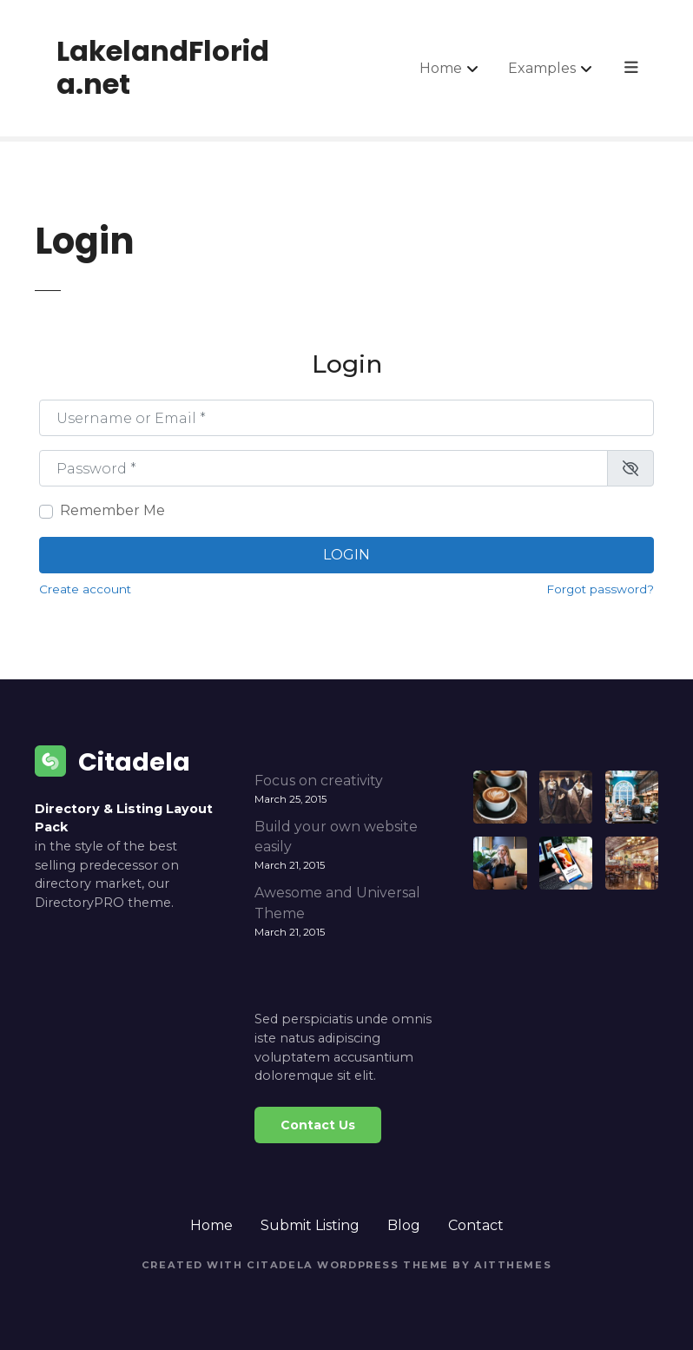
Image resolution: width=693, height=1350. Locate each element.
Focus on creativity (318, 780)
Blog (403, 1225)
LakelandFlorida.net (162, 67)
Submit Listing (310, 1225)
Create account (85, 589)
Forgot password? (600, 589)
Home (442, 67)
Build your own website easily (336, 837)
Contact (476, 1225)
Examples (544, 67)
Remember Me (112, 510)
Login (346, 554)
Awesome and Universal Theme (337, 903)
